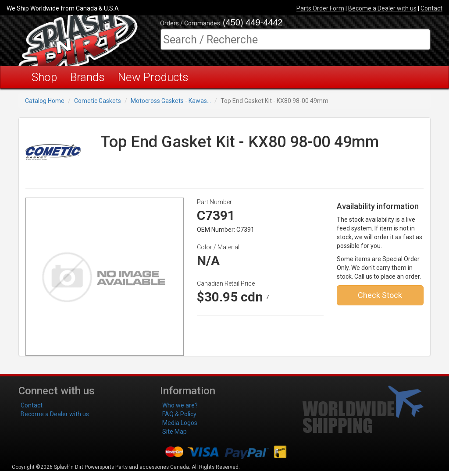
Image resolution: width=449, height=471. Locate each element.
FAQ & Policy (179, 414)
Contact (431, 8)
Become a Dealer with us (382, 8)
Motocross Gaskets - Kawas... (171, 100)
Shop (44, 77)
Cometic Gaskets (97, 100)
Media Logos (179, 422)
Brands (87, 77)
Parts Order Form (320, 8)
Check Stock (380, 295)
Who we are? (180, 405)
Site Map (174, 431)
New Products (153, 77)
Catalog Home (44, 100)
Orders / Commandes (190, 23)
